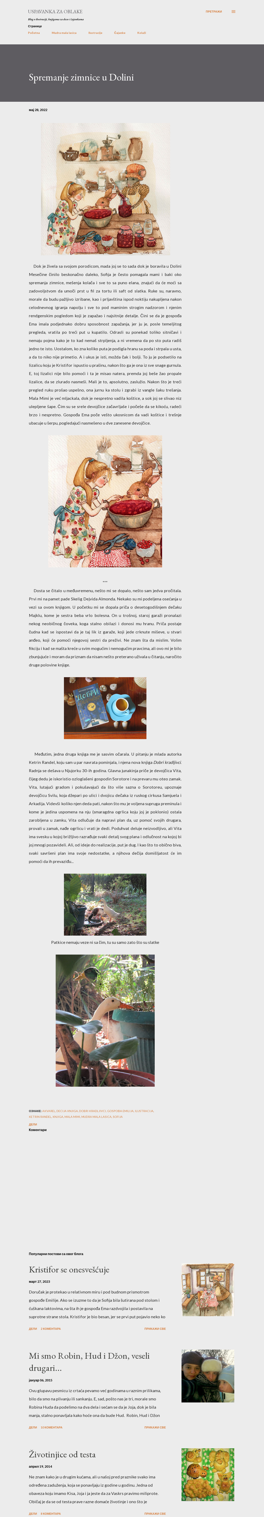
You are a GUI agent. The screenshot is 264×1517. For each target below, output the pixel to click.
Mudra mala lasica (64, 32)
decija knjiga (67, 1111)
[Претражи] (214, 11)
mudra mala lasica (96, 1116)
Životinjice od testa (62, 1454)
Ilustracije (95, 32)
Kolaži (141, 32)
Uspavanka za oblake (55, 11)
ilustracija (144, 1111)
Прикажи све (155, 1328)
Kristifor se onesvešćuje (69, 1269)
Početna (34, 32)
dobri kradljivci (92, 1111)
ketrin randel (40, 1116)
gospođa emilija (120, 1111)
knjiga (58, 1116)
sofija (118, 1116)
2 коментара (51, 1328)
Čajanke (119, 32)
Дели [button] (33, 1124)
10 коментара (51, 1427)
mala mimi (72, 1116)
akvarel (48, 1111)
